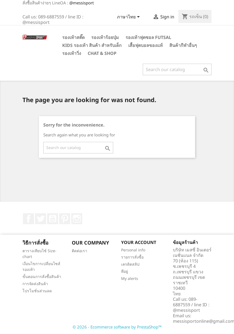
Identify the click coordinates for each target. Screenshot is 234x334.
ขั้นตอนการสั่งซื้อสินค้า (41, 276)
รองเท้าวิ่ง (71, 53)
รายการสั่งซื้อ (132, 257)
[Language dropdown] (129, 17)
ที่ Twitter (40, 218)
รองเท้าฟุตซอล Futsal (148, 37)
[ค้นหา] (177, 69)
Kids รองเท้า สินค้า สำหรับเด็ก (92, 45)
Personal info (133, 249)
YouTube (52, 218)
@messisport (81, 2)
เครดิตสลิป (130, 264)
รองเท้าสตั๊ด (73, 37)
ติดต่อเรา (79, 250)
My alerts (129, 278)
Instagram (76, 218)
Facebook (28, 218)
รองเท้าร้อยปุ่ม (105, 37)
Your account (138, 242)
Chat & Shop (102, 53)
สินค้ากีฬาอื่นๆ (183, 45)
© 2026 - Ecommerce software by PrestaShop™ (117, 327)
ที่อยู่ (124, 271)
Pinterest (64, 218)
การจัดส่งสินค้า (35, 283)
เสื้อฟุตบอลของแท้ (145, 45)
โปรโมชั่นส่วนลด (37, 290)
